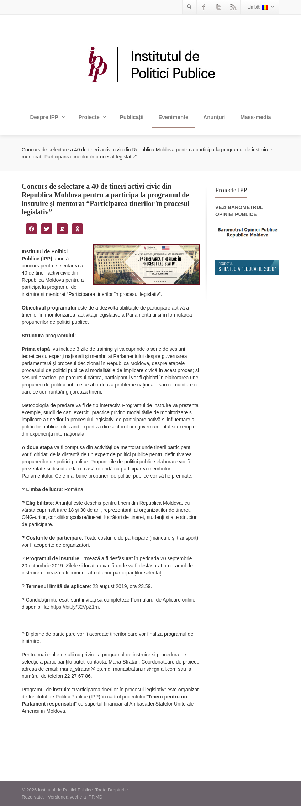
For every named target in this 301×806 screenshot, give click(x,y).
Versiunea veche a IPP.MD (75, 797)
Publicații (132, 117)
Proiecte (93, 117)
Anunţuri (214, 117)
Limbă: (261, 7)
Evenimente (173, 117)
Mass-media (256, 117)
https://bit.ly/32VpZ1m (75, 607)
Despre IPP (47, 117)
